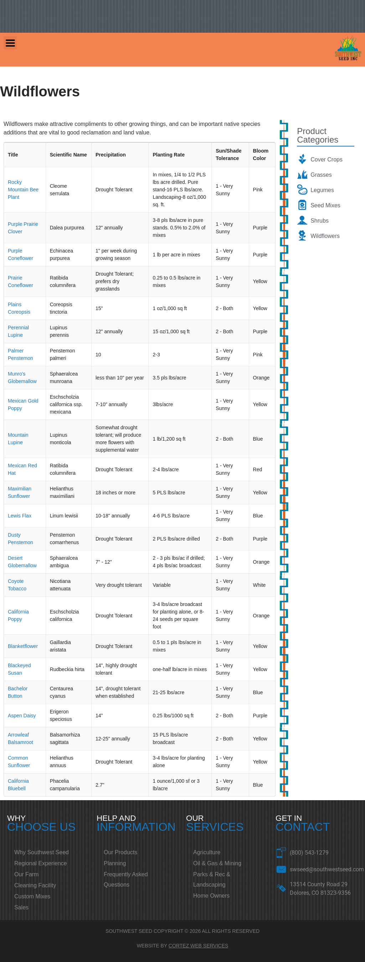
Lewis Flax (19, 516)
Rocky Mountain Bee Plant (23, 189)
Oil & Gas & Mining (217, 863)
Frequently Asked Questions (126, 879)
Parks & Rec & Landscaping (211, 879)
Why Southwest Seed (41, 852)
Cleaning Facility (35, 885)
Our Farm (26, 874)
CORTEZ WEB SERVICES (198, 945)
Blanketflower (23, 646)
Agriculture (206, 852)
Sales (21, 907)
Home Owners (211, 896)
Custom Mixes (32, 896)
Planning (115, 863)
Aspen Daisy (22, 715)
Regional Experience (40, 863)
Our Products (120, 852)
